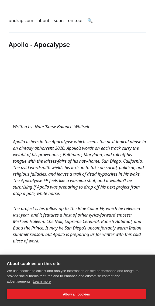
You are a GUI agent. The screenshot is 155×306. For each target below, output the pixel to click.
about (43, 20)
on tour (75, 20)
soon (59, 20)
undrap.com (21, 20)
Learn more (42, 281)
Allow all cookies (76, 294)
